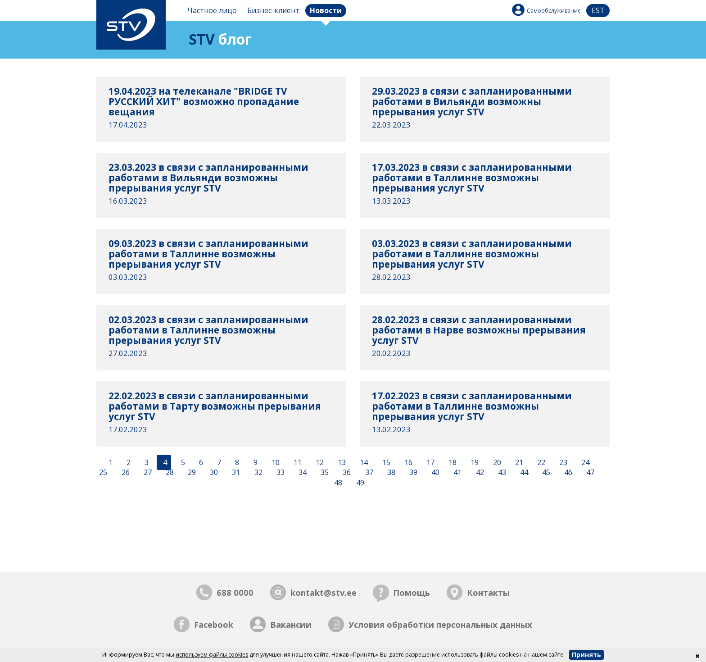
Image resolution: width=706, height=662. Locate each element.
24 (584, 462)
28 (169, 473)
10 (275, 462)
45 (545, 473)
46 (567, 473)
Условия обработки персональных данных (440, 624)
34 (302, 473)
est (598, 10)
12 (319, 462)
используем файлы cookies (212, 654)
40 (434, 473)
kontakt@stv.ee (323, 592)
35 (324, 473)
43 (501, 473)
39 (412, 473)
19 (474, 462)
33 (280, 473)
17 (429, 462)
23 (562, 462)
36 (346, 473)
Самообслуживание (554, 10)
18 (452, 462)
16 (407, 462)
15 (385, 462)
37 (368, 473)
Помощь (411, 592)
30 (213, 473)
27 (147, 473)
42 (479, 473)
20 (496, 462)
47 (589, 473)
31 (235, 473)
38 (390, 473)
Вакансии (291, 624)
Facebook (213, 624)
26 (125, 473)
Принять (586, 654)
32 (257, 473)
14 (363, 462)
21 (518, 462)
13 (341, 462)
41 (457, 473)
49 (359, 483)
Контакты (488, 592)
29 (191, 473)
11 (297, 462)
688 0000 (235, 592)
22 (540, 462)
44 (523, 473)
